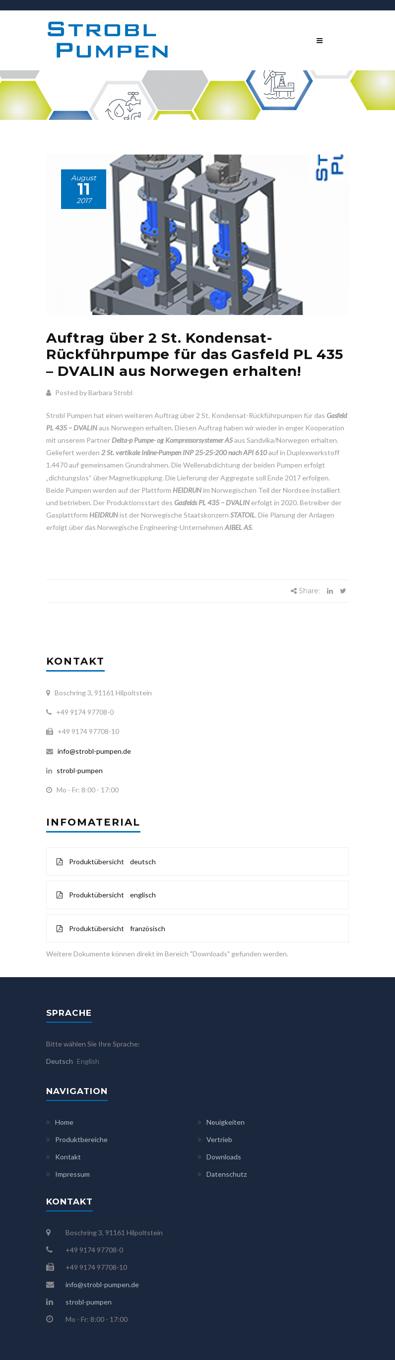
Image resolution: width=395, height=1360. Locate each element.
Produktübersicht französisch (111, 928)
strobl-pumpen (77, 770)
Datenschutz (226, 1174)
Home (64, 1122)
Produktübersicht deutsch (106, 861)
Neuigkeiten (225, 1122)
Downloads (223, 1156)
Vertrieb (219, 1139)
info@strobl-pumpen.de (93, 751)
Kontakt (68, 1156)
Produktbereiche (81, 1139)
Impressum (72, 1174)
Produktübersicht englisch (106, 894)
